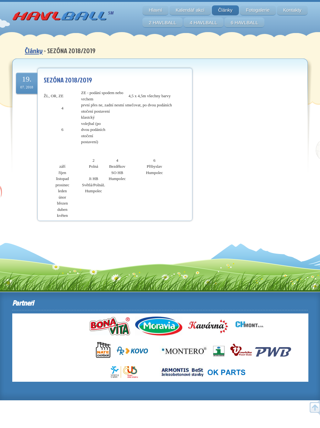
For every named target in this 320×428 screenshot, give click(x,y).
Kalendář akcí (190, 10)
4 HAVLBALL (203, 22)
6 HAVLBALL (244, 22)
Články (225, 10)
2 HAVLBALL (162, 22)
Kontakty (292, 10)
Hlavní (155, 10)
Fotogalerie (258, 10)
